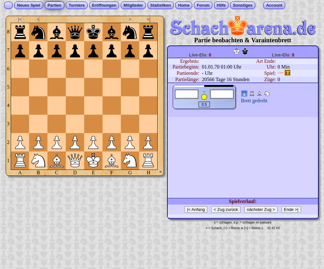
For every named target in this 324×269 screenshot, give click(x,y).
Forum (203, 5)
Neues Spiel (28, 5)
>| (148, 19)
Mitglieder (133, 5)
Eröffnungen (104, 5)
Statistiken (160, 5)
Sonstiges (242, 5)
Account (274, 5)
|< (20, 19)
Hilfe (221, 5)
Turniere (77, 5)
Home (183, 5)
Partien (54, 5)
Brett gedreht (254, 100)
